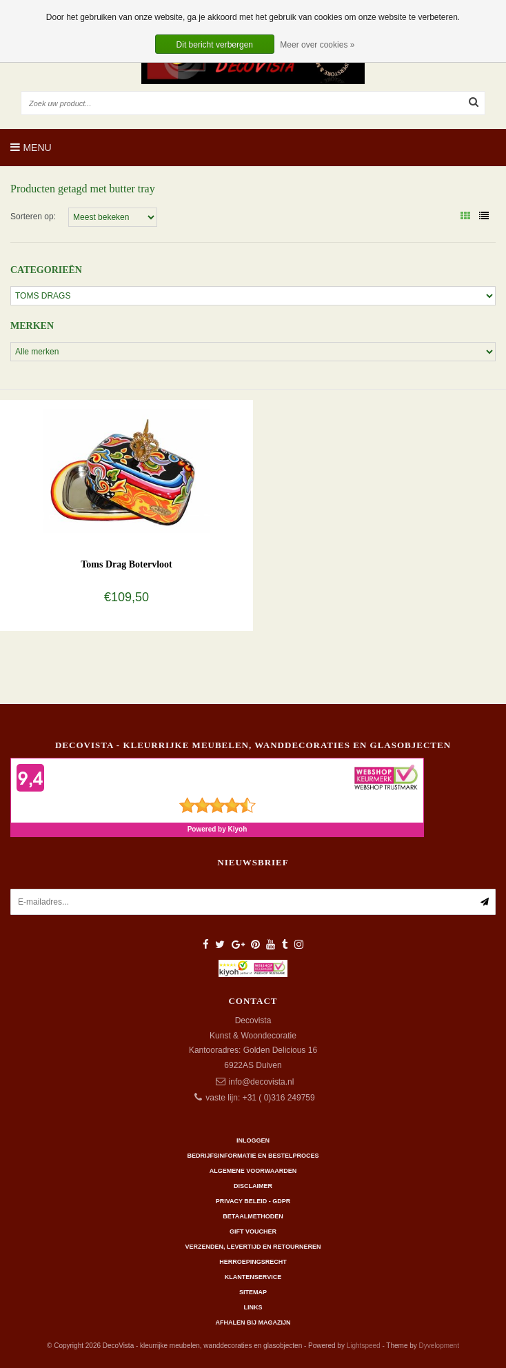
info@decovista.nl (261, 1082)
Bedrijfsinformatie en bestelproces (253, 1155)
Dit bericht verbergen (214, 45)
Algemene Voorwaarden (253, 1170)
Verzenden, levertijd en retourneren (253, 1246)
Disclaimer (253, 1186)
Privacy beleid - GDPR (253, 1201)
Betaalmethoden (253, 1216)
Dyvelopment (439, 1345)
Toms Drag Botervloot (126, 564)
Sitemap (253, 1292)
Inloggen (253, 1140)
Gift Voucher (253, 1231)
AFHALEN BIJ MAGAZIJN (252, 1322)
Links (253, 1307)
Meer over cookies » (317, 45)
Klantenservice (253, 1277)
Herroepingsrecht (253, 1261)
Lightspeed (364, 1345)
